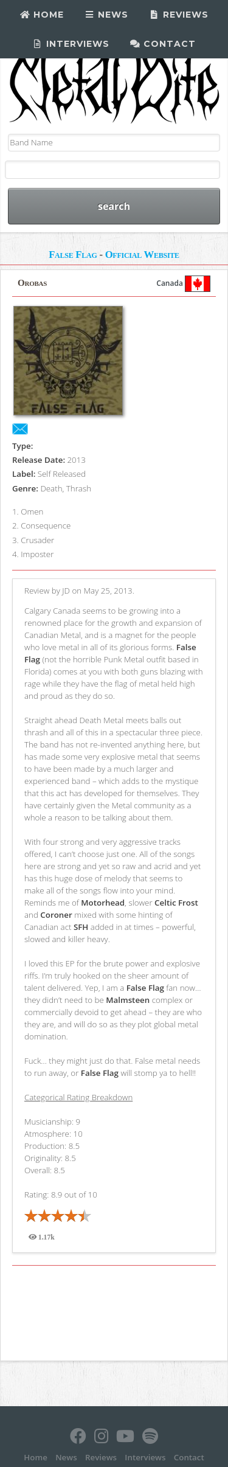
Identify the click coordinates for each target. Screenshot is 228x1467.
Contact (163, 43)
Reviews (179, 14)
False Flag (73, 254)
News (107, 14)
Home (41, 14)
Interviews (70, 43)
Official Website (142, 254)
